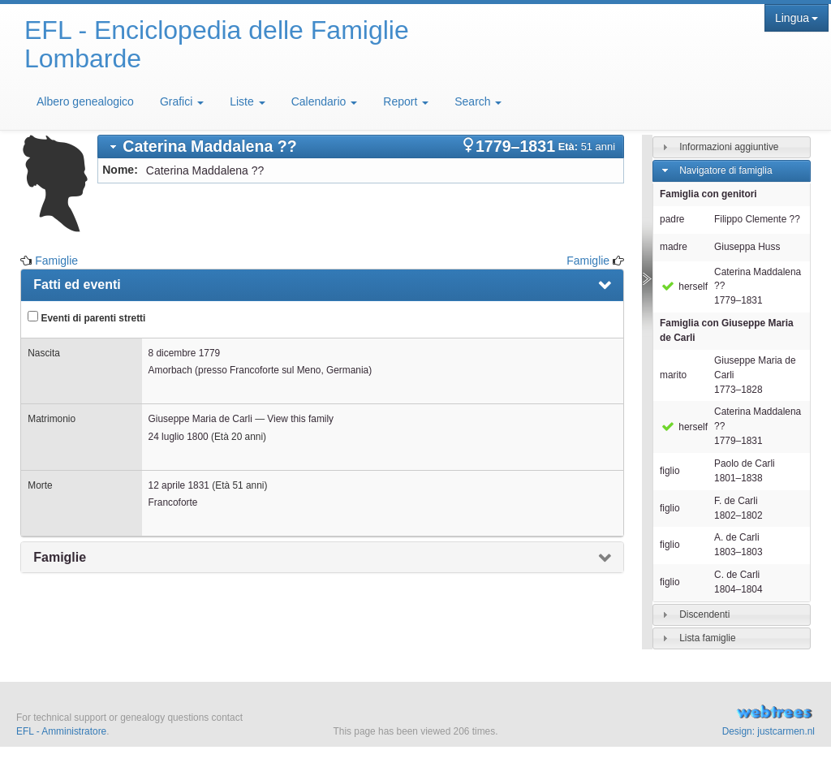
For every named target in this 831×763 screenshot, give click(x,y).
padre (672, 219)
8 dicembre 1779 (185, 353)
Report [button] (405, 101)
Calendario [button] (324, 101)
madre (673, 246)
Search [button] (478, 101)
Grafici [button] (182, 101)
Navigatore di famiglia (725, 170)
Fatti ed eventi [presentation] (77, 284)
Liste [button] (247, 101)
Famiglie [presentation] (59, 557)
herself (684, 286)
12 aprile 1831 (179, 485)
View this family (300, 419)
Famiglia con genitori (708, 194)
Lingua (796, 17)
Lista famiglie (707, 638)
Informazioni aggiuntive (728, 147)
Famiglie (56, 260)
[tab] (360, 146)
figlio (669, 470)
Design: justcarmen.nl (768, 731)
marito (673, 375)
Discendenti (704, 614)
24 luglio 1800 (179, 436)
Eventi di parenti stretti (86, 317)
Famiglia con (727, 330)
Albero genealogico (85, 101)
